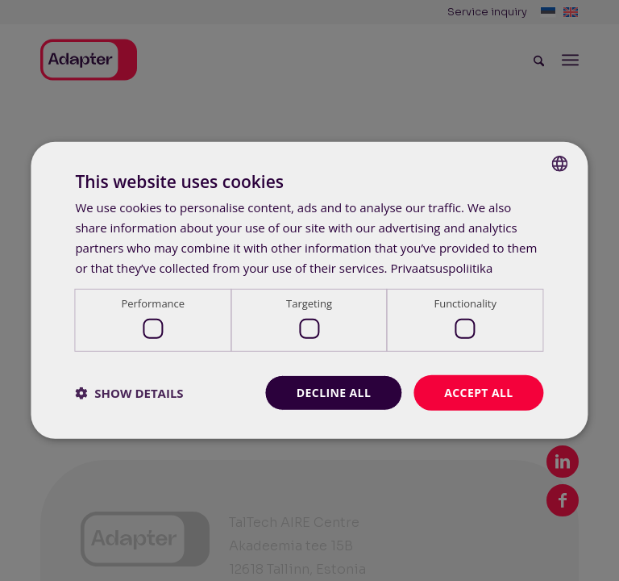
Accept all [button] (478, 391)
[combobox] (560, 164)
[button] (129, 393)
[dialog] (309, 290)
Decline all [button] (334, 391)
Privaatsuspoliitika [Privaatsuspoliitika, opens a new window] (441, 267)
